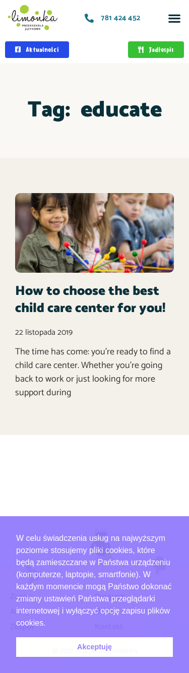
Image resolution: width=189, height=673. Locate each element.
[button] (174, 18)
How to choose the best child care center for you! (90, 299)
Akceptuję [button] (94, 647)
